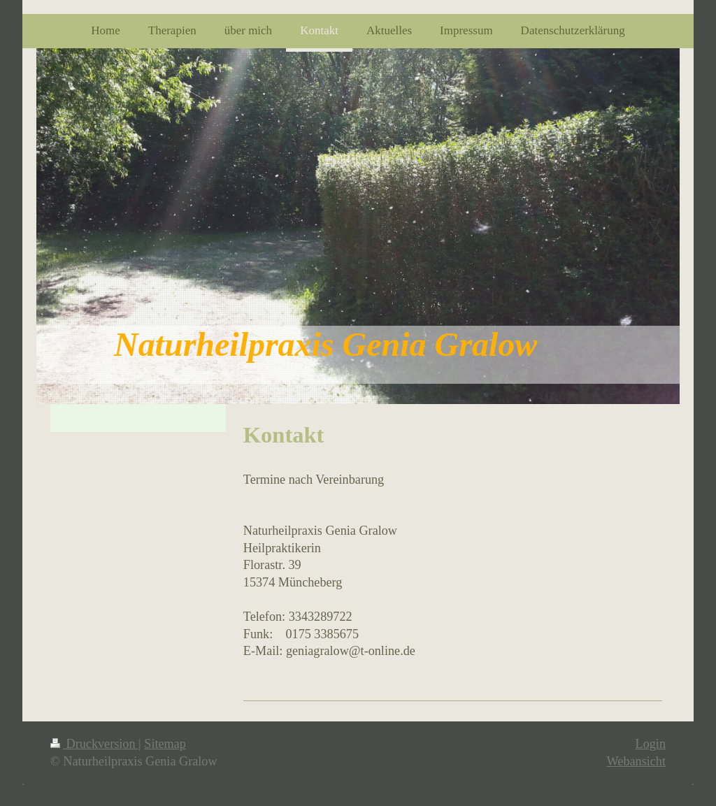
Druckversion (94, 744)
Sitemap (165, 744)
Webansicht (636, 761)
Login (651, 744)
